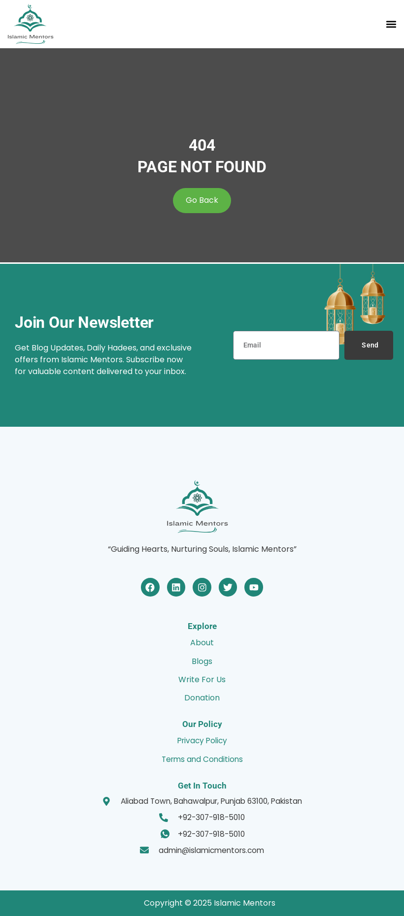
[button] (391, 24)
